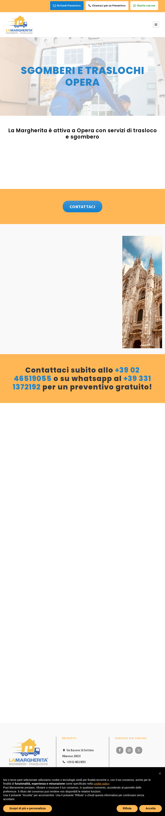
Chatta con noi (144, 5)
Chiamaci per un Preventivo (106, 5)
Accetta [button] (151, 808)
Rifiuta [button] (127, 808)
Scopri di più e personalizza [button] (27, 808)
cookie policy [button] (101, 783)
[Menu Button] (156, 24)
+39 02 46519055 (74, 761)
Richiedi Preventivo (67, 5)
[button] (160, 773)
